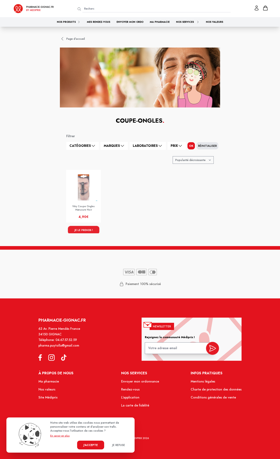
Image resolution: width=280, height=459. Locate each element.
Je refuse (118, 445)
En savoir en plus (60, 435)
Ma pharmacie (160, 22)
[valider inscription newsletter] (209, 351)
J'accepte (91, 445)
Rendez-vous (131, 391)
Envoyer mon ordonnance (140, 384)
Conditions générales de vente (210, 399)
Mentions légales (200, 384)
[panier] (265, 8)
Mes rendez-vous (98, 22)
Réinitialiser (207, 146)
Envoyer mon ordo (130, 22)
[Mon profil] (256, 8)
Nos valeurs (214, 22)
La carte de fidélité (135, 407)
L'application (130, 399)
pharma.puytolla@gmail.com (62, 349)
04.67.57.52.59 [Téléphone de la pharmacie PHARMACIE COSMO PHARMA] (69, 344)
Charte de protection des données (212, 391)
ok (191, 146)
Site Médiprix (52, 399)
